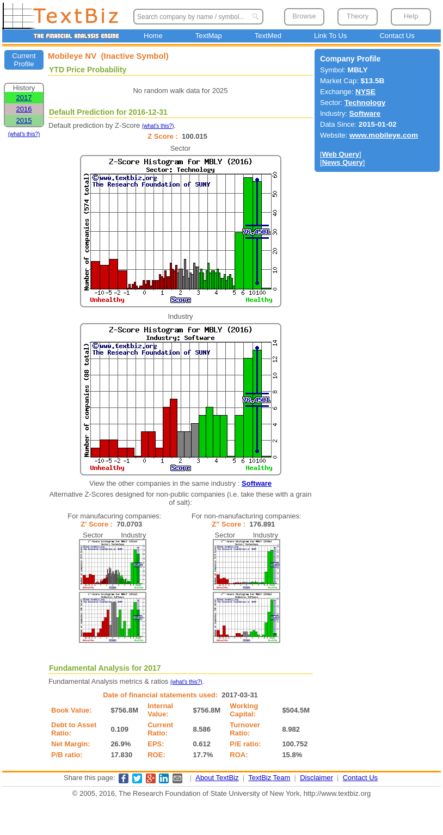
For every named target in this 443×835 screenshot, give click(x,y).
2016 (24, 109)
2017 (24, 98)
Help (411, 16)
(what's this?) (24, 134)
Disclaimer (316, 778)
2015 (24, 120)
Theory (357, 16)
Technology (365, 102)
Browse (304, 16)
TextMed (268, 36)
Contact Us (396, 36)
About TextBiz (216, 778)
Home (153, 36)
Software (257, 483)
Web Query (340, 154)
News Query (342, 162)
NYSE (365, 92)
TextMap (208, 36)
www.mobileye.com (383, 135)
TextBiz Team (269, 778)
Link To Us (330, 36)
